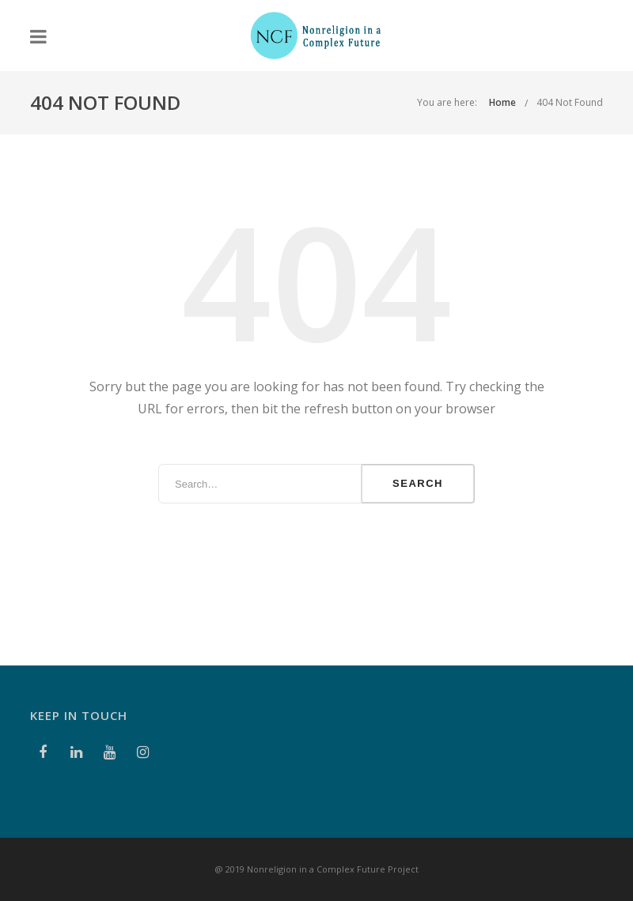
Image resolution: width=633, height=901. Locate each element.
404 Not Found (569, 102)
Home (502, 102)
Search (417, 483)
